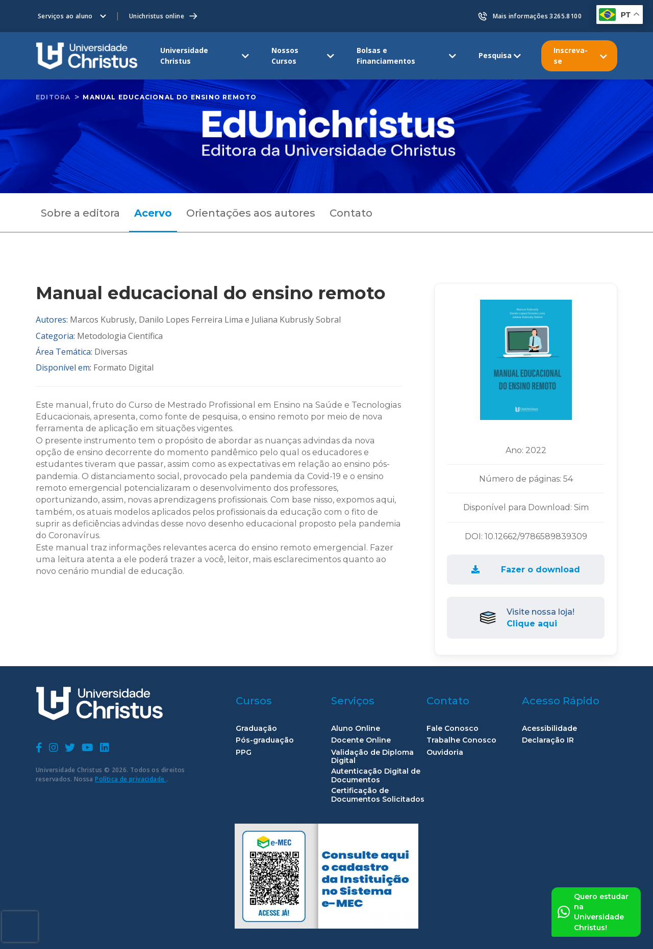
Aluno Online (355, 728)
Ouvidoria (444, 752)
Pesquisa (495, 55)
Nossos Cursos (284, 55)
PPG (244, 752)
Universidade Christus (184, 55)
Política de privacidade (130, 779)
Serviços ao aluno (65, 16)
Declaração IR (548, 740)
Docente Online (361, 740)
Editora (53, 97)
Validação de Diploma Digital (372, 757)
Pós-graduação (265, 740)
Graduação (256, 728)
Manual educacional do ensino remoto (170, 97)
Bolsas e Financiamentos (386, 55)
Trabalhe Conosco (461, 740)
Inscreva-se (571, 55)
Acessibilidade (549, 728)
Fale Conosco (452, 728)
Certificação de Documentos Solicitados (377, 795)
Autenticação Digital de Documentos (375, 775)
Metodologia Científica (120, 335)
